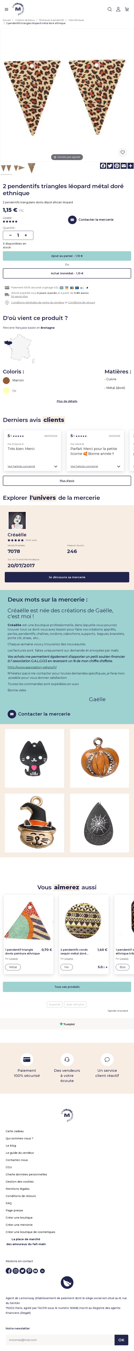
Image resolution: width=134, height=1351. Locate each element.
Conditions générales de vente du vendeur (37, 302)
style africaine (75, 1004)
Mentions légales (18, 1189)
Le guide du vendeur (20, 1153)
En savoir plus (19, 296)
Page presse (14, 1210)
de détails (70, 401)
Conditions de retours (81, 302)
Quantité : (9, 228)
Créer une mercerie (19, 1225)
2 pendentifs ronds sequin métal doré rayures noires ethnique (77, 951)
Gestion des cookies (20, 1181)
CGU (9, 1167)
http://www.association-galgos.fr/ (32, 667)
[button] (32, 466)
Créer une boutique (19, 1217)
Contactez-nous (17, 1160)
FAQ (9, 1203)
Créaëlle (7, 217)
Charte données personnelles (26, 1174)
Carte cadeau (15, 1131)
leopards (54, 1004)
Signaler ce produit (118, 1010)
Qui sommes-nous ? (19, 1138)
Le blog (11, 1145)
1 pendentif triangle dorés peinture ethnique (22, 951)
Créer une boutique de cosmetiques (30, 1232)
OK (121, 1340)
